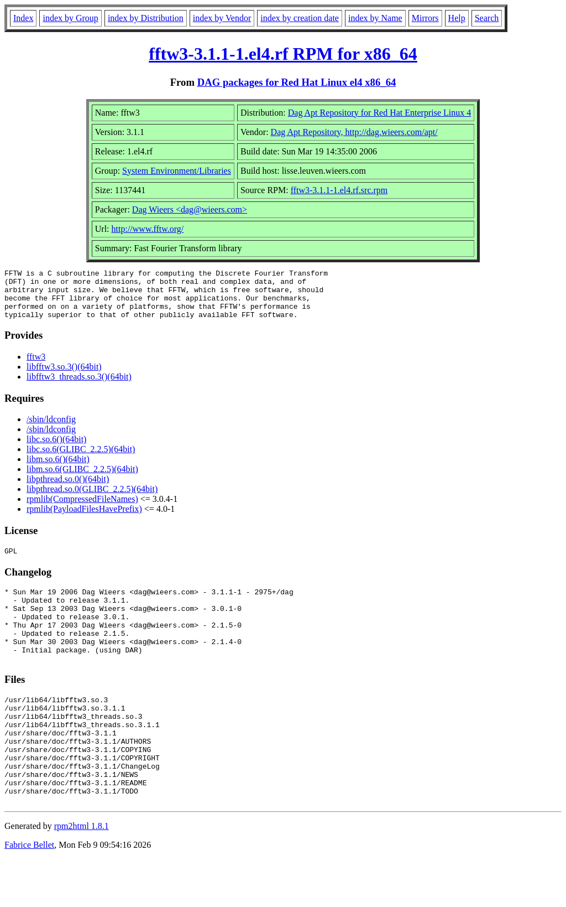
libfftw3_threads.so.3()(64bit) (79, 386)
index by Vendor (222, 18)
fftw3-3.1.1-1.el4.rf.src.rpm (339, 190)
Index (23, 18)
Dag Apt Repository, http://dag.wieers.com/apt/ (354, 132)
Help (456, 18)
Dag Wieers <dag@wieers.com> (189, 209)
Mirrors (425, 18)
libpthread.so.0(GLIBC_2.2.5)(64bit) (92, 499)
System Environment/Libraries (176, 170)
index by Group (70, 18)
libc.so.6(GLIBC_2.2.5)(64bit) (81, 459)
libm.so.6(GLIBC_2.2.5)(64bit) (82, 479)
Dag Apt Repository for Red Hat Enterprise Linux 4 (379, 112)
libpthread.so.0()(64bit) (68, 489)
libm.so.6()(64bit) (58, 469)
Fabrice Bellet (29, 893)
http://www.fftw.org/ (148, 229)
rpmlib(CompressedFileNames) (82, 509)
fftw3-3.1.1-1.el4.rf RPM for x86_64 (283, 54)
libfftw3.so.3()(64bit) (64, 376)
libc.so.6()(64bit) (56, 449)
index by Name (375, 18)
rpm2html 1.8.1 (81, 874)
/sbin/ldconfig (51, 429)
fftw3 (36, 366)
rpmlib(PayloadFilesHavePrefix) (84, 519)
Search (487, 18)
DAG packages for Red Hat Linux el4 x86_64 (296, 82)
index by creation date (299, 18)
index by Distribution (146, 18)
